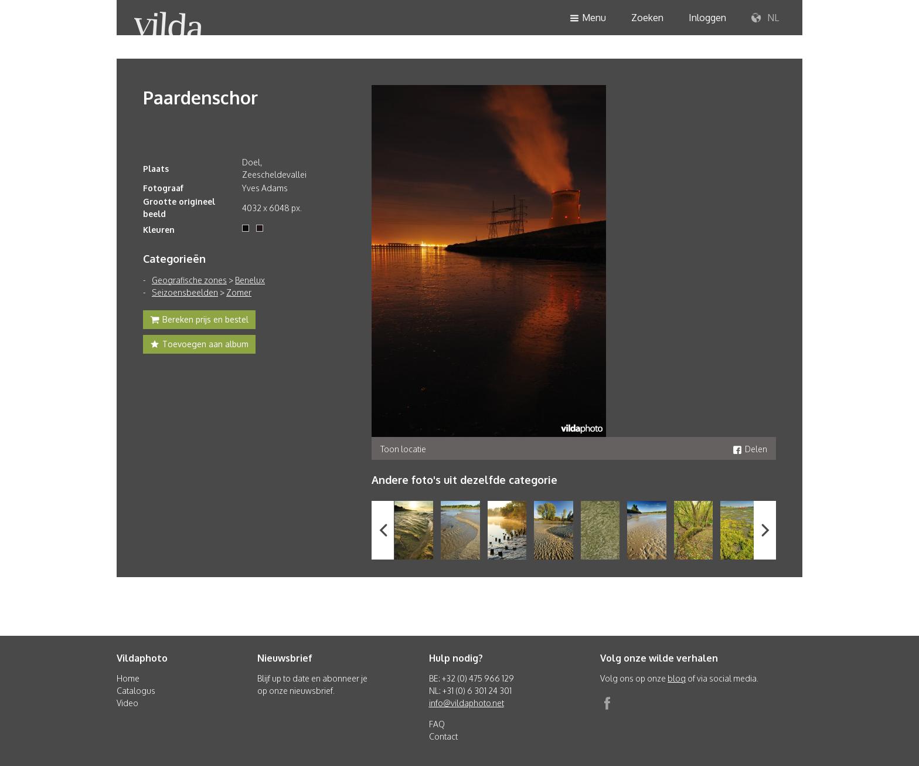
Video (127, 703)
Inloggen (707, 17)
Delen (750, 449)
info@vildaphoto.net (466, 703)
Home (128, 678)
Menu (588, 18)
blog (677, 678)
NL (765, 18)
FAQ (437, 724)
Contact (443, 736)
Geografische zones (189, 280)
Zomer (238, 292)
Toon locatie (403, 449)
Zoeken (647, 17)
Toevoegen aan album (199, 345)
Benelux (250, 280)
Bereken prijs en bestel (199, 320)
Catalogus (136, 691)
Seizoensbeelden (185, 292)
